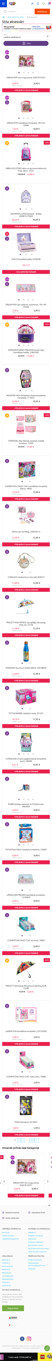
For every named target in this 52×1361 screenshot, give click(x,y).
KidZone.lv (6, 1263)
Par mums (5, 1232)
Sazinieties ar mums (35, 1245)
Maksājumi (32, 1232)
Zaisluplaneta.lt (8, 1279)
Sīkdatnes (31, 1269)
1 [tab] (19, 72)
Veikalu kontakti (8, 1236)
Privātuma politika (35, 1260)
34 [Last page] (32, 1140)
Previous (4, 1181)
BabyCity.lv (6, 1260)
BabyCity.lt (6, 1269)
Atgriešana (32, 1239)
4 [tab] (33, 72)
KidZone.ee (6, 1286)
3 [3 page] (23, 1140)
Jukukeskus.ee (7, 1276)
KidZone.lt (6, 1282)
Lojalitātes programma (10, 1239)
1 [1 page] (15, 1140)
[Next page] (37, 1140)
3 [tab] (28, 72)
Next (48, 1181)
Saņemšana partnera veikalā (38, 1248)
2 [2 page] (19, 1140)
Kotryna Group (7, 1266)
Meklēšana (42, 11)
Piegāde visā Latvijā (35, 1236)
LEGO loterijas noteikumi (37, 1252)
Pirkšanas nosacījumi (35, 1242)
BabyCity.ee (6, 1273)
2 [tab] (23, 72)
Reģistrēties (12, 1308)
